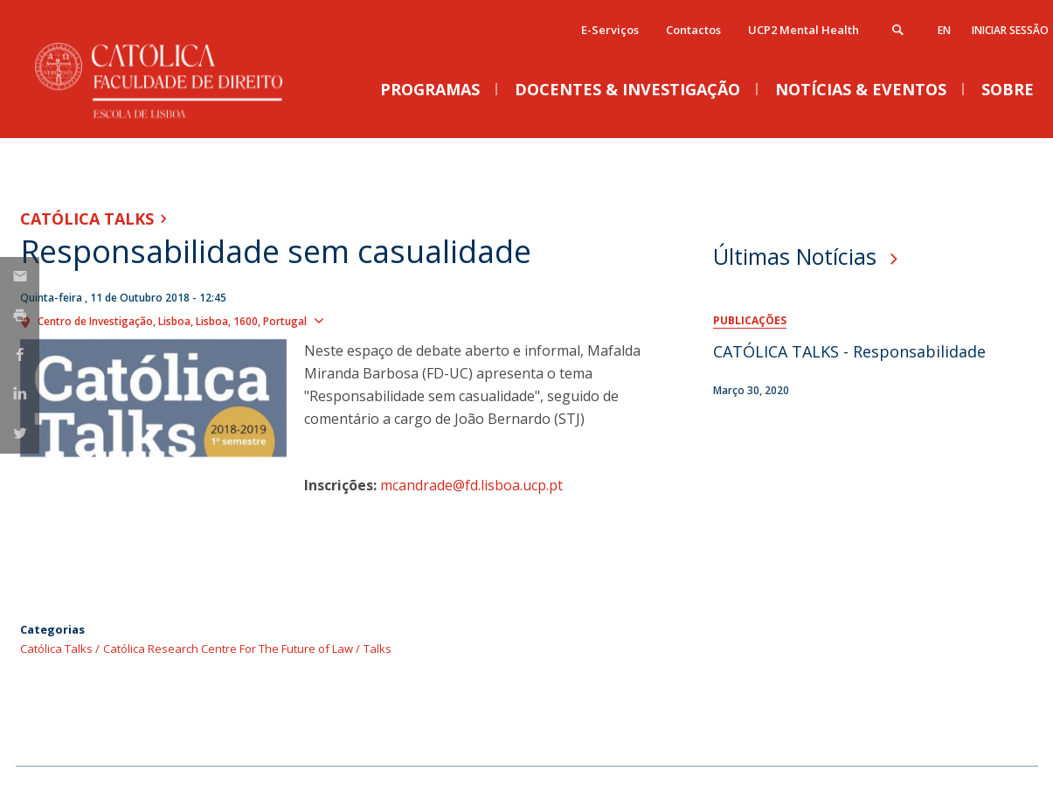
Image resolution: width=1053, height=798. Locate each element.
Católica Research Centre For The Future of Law (228, 648)
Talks (377, 648)
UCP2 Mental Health (803, 30)
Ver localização (376, 320)
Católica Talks (87, 218)
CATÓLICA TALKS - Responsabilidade (849, 351)
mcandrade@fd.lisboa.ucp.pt (471, 485)
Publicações (749, 320)
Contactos (693, 30)
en (944, 30)
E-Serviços (610, 30)
